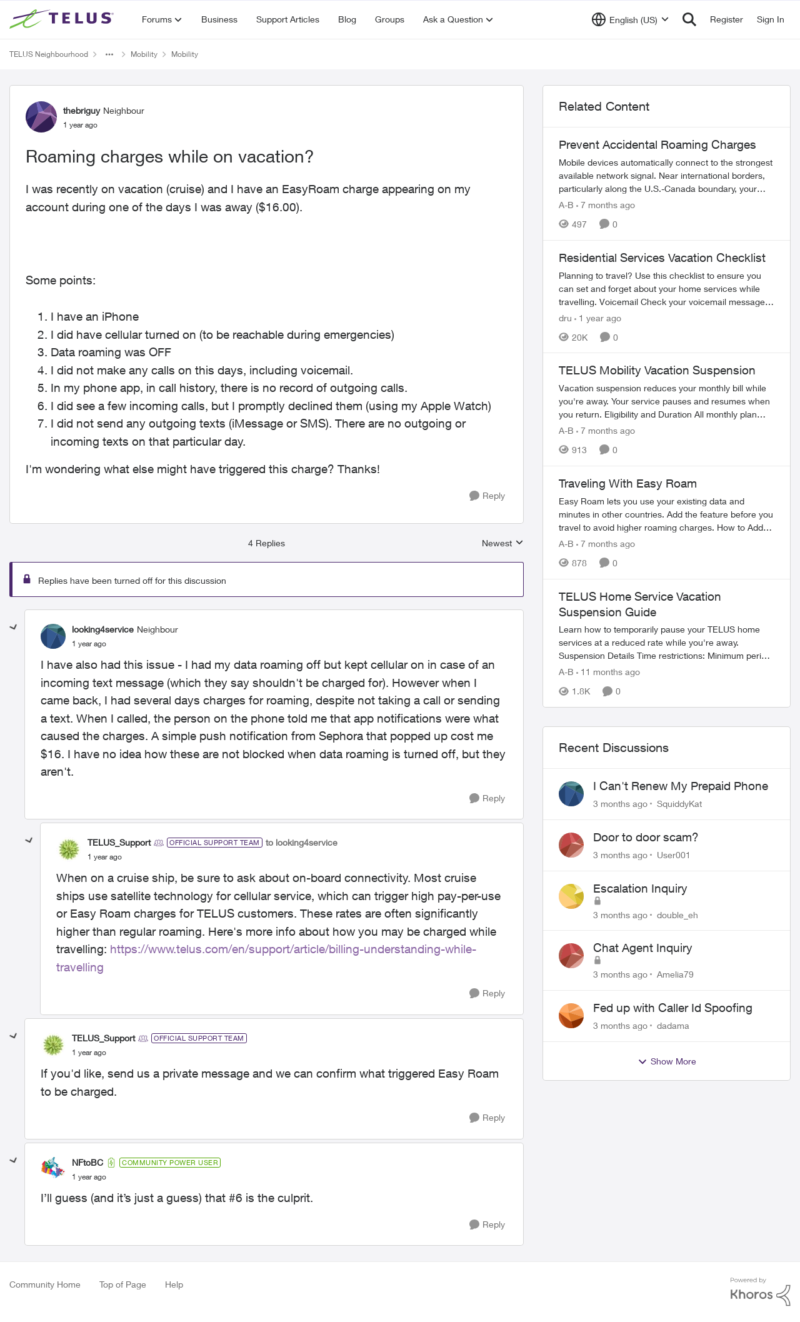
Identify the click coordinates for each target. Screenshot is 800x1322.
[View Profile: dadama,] (571, 1015)
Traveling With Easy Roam (628, 483)
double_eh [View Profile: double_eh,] (677, 914)
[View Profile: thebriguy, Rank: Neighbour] (41, 117)
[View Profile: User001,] (571, 845)
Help (174, 1284)
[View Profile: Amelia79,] (571, 955)
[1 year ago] (597, 317)
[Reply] (487, 496)
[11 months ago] (608, 671)
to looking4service (302, 842)
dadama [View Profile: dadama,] (673, 1025)
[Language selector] (630, 19)
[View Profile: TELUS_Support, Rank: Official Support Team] (68, 849)
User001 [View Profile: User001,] (674, 854)
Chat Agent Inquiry (642, 947)
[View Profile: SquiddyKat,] (571, 793)
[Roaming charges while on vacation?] (89, 643)
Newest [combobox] (503, 543)
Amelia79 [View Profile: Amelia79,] (675, 974)
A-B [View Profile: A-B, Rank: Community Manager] (566, 204)
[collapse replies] (13, 627)
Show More (667, 1061)
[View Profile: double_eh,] (571, 896)
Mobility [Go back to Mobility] (144, 54)
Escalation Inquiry (640, 888)
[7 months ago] (605, 204)
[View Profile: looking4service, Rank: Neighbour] (53, 636)
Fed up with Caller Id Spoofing (672, 1007)
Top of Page (122, 1284)
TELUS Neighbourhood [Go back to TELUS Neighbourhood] (48, 54)
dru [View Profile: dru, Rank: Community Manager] (565, 317)
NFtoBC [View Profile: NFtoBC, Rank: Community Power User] (87, 1162)
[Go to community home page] (63, 19)
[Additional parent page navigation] (109, 54)
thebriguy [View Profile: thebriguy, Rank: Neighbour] (81, 110)
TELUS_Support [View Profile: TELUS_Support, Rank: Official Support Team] (119, 842)
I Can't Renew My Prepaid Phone (680, 786)
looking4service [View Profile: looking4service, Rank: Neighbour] (103, 629)
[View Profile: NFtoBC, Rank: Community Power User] (53, 1169)
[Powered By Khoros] (761, 1292)
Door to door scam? (646, 837)
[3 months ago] (620, 803)
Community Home (45, 1284)
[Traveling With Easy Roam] (666, 514)
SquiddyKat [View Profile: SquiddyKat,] (679, 803)
